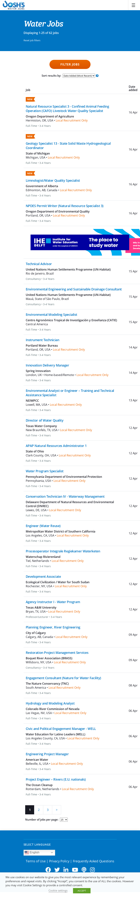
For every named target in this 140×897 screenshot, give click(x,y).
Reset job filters (32, 40)
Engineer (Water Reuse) (43, 526)
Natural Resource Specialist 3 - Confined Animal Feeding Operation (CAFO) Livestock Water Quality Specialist (67, 108)
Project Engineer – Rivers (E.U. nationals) (56, 779)
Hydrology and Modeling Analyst (50, 703)
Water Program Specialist (45, 471)
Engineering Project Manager (47, 754)
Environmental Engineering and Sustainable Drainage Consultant (74, 289)
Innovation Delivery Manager (47, 365)
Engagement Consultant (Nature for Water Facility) (63, 678)
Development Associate (43, 576)
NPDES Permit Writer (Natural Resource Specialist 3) (65, 206)
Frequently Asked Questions (93, 861)
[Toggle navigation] (133, 5)
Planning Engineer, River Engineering (53, 627)
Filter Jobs (70, 64)
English (32, 852)
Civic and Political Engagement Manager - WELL (61, 728)
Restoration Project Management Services (57, 652)
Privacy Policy (59, 861)
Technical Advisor (39, 264)
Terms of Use (35, 861)
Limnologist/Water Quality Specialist (53, 180)
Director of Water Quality (45, 420)
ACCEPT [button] (82, 890)
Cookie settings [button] (58, 890)
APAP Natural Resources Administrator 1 (56, 445)
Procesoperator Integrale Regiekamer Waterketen (63, 551)
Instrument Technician (42, 340)
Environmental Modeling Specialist (51, 314)
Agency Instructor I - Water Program (53, 602)
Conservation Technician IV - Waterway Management (65, 496)
